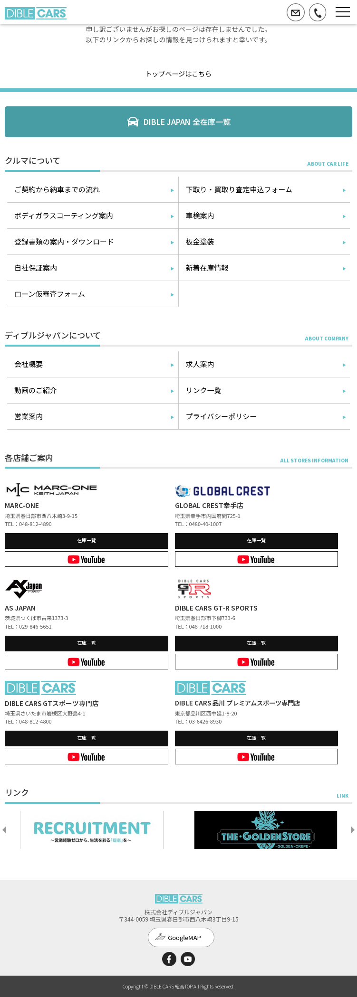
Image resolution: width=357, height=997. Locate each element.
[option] (92, 830)
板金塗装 (200, 241)
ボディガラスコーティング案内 (63, 215)
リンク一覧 (204, 390)
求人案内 (200, 364)
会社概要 (28, 364)
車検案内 (200, 215)
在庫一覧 (86, 540)
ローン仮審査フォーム (49, 294)
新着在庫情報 (207, 268)
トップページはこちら (178, 73)
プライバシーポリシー (221, 416)
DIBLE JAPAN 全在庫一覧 (187, 121)
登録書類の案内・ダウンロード (64, 241)
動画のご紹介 (35, 390)
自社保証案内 (35, 268)
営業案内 (28, 416)
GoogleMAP (184, 937)
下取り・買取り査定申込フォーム (239, 189)
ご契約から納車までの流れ (57, 189)
